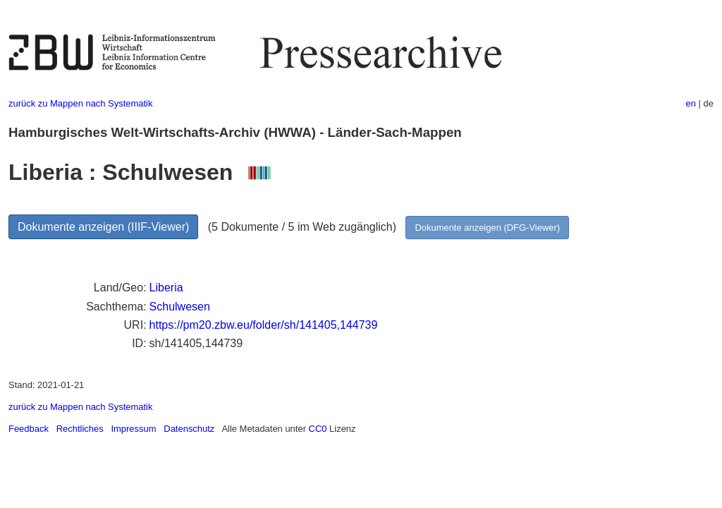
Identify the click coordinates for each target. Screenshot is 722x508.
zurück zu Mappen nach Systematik (80, 103)
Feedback (28, 428)
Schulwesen (179, 307)
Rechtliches (80, 428)
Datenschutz (189, 428)
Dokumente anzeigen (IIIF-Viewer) (103, 227)
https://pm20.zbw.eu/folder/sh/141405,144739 (263, 325)
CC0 (318, 428)
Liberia (166, 288)
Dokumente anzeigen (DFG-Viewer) (487, 227)
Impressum (133, 428)
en (691, 103)
